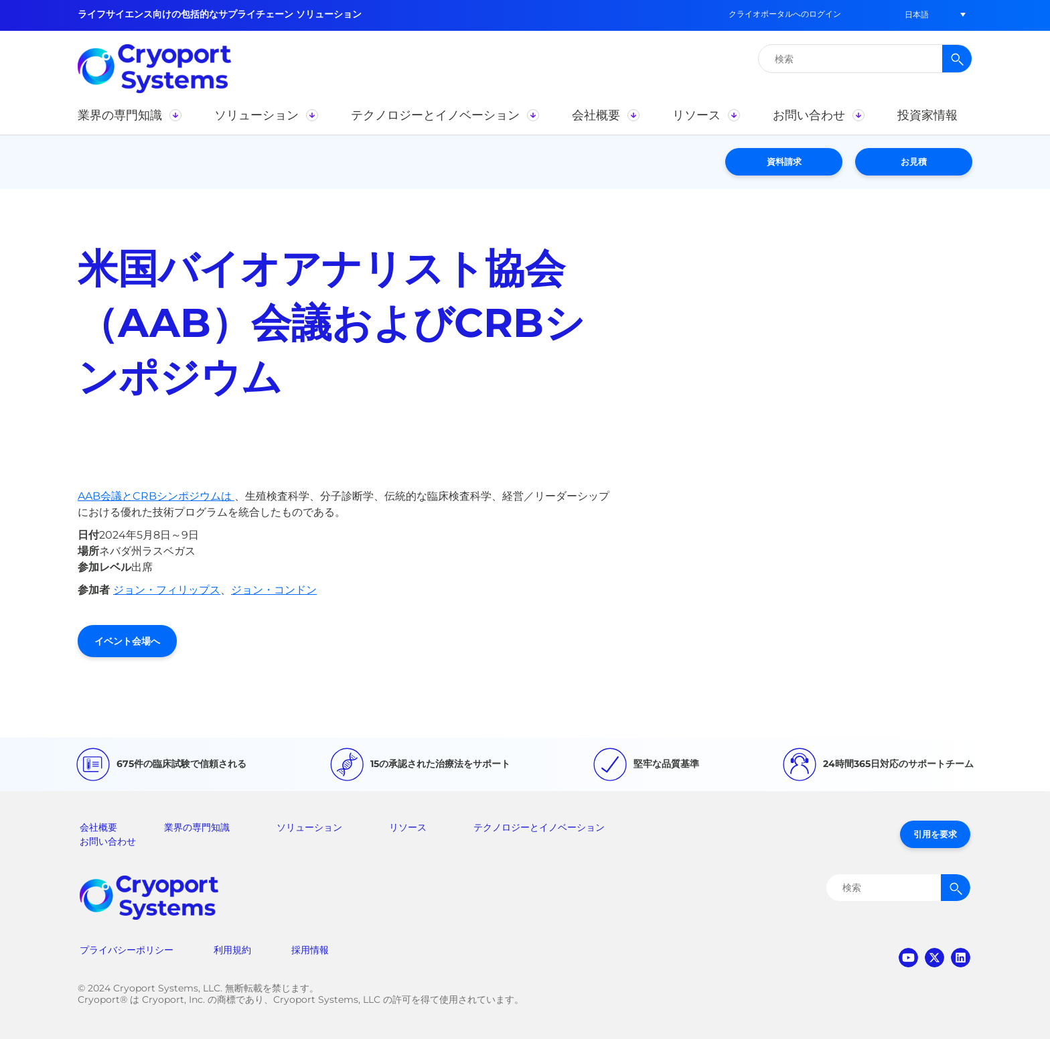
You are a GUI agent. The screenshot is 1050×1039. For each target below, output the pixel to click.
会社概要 (98, 827)
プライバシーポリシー (126, 950)
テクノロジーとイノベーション (539, 827)
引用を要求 (935, 834)
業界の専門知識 (197, 827)
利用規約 (232, 950)
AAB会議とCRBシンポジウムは (156, 496)
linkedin (960, 957)
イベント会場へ (127, 641)
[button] (916, 14)
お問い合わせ (108, 841)
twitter (934, 957)
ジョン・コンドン (274, 589)
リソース (408, 827)
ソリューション (309, 827)
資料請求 (784, 161)
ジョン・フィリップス (166, 589)
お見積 (914, 161)
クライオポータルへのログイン (785, 14)
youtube (908, 957)
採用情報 (310, 950)
